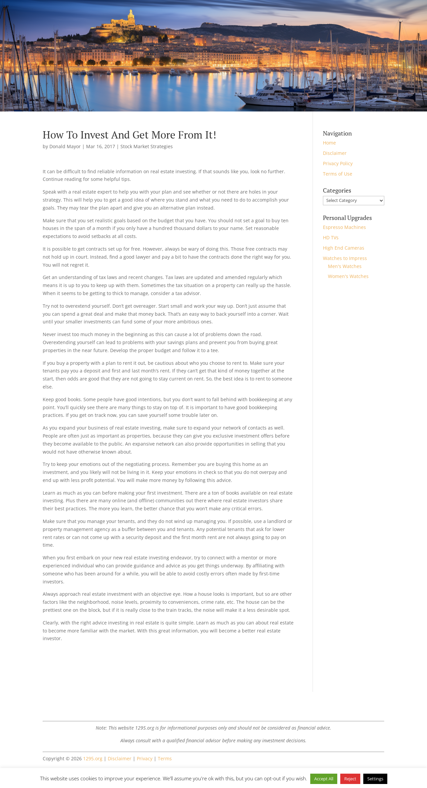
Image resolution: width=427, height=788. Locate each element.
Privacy (144, 758)
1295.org (92, 758)
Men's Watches (345, 266)
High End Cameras (343, 248)
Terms (165, 758)
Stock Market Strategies (146, 146)
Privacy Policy (338, 163)
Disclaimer (335, 153)
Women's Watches (348, 276)
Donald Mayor (65, 146)
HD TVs (331, 237)
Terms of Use (337, 174)
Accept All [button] (323, 779)
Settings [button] (375, 779)
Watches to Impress (345, 258)
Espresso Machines (344, 227)
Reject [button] (350, 779)
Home (329, 143)
